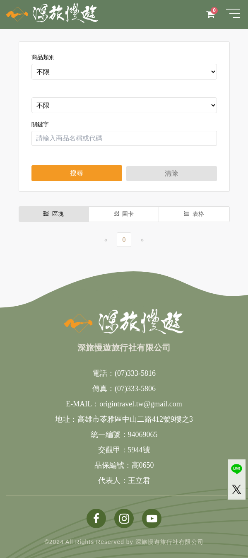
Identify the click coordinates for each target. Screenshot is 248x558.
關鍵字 (40, 124)
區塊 (53, 214)
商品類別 (43, 57)
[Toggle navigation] (233, 13)
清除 (171, 173)
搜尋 (76, 172)
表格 (194, 214)
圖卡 (124, 214)
